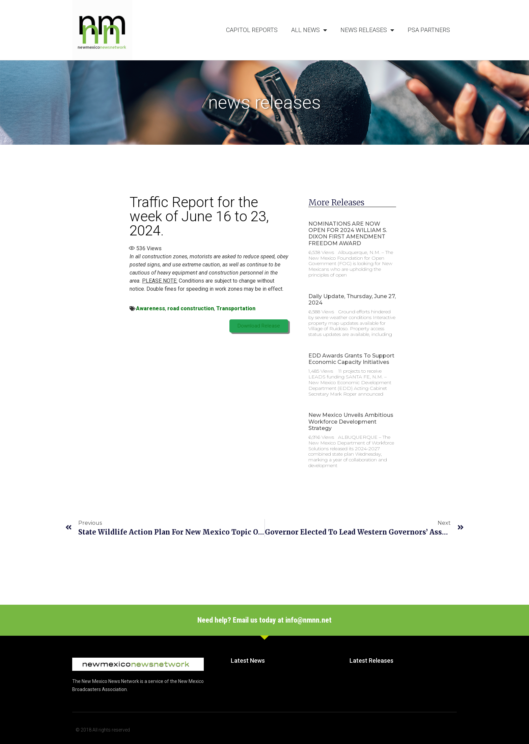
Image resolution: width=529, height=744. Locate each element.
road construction (190, 308)
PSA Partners (429, 29)
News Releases (367, 30)
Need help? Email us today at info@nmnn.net (264, 620)
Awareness (150, 308)
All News (309, 30)
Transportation (235, 308)
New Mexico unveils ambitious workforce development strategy (350, 421)
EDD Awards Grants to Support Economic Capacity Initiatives (351, 358)
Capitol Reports (252, 29)
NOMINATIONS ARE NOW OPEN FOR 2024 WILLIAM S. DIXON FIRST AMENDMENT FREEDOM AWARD (347, 234)
